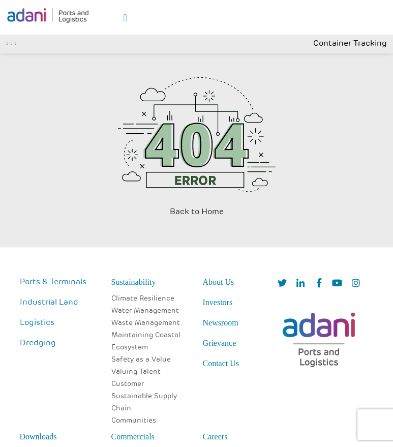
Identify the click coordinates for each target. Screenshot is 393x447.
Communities (133, 421)
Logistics (37, 323)
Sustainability (133, 282)
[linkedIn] (300, 284)
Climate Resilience (142, 299)
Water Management (145, 311)
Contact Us (221, 363)
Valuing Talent (136, 372)
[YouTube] (337, 284)
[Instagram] (355, 284)
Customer (127, 384)
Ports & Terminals (53, 282)
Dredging (38, 343)
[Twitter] (282, 284)
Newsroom (220, 322)
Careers (215, 436)
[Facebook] (319, 284)
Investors (218, 302)
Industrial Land (49, 303)
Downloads (38, 436)
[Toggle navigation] (11, 42)
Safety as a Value (141, 360)
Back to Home (197, 212)
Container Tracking (350, 44)
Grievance (219, 343)
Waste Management (145, 323)
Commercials (133, 436)
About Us (218, 282)
